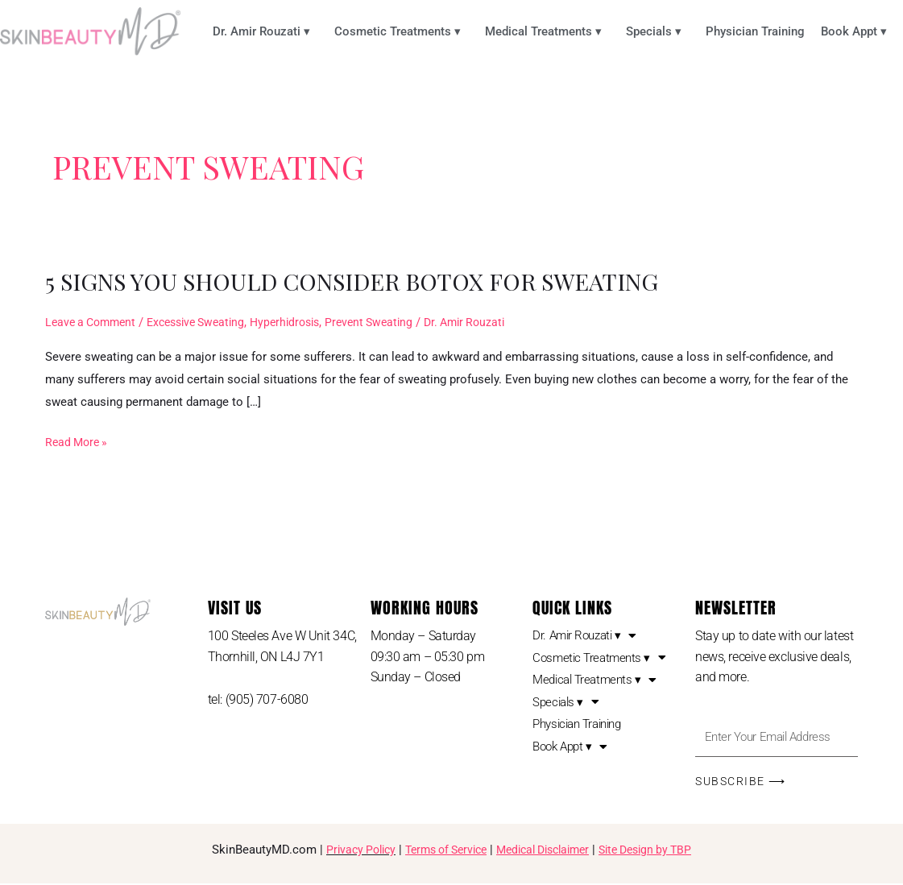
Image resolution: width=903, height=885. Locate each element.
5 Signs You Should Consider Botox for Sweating (365, 281)
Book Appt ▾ (858, 31)
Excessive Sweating (207, 322)
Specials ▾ (658, 31)
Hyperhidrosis (303, 322)
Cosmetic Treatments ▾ (401, 31)
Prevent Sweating (392, 322)
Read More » (78, 440)
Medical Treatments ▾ (547, 31)
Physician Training (755, 31)
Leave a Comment (94, 322)
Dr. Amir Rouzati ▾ (265, 31)
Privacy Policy (346, 852)
